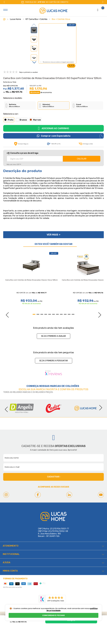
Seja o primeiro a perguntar (53, 361)
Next (103, 2)
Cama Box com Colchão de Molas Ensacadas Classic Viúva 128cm (31, 280)
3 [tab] (41, 314)
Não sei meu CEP (13, 164)
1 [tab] (34, 314)
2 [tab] (38, 314)
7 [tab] (57, 314)
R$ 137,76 (17, 92)
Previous (4, 2)
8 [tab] (61, 314)
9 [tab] (65, 314)
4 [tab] (45, 314)
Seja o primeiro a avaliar (53, 336)
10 (7, 92)
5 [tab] (49, 314)
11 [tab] (73, 314)
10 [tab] (69, 314)
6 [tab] (53, 314)
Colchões (72, 386)
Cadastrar (54, 476)
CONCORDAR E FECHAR (53, 615)
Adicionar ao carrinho (55, 128)
